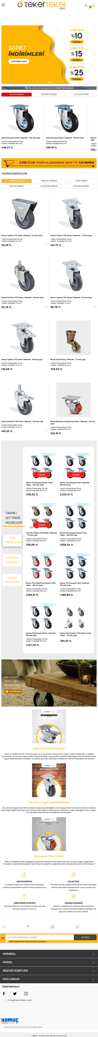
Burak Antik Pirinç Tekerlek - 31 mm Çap (67, 349)
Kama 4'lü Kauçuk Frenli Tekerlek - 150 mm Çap (75, 473)
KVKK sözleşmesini (16, 880)
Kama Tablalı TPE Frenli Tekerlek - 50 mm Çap (21, 349)
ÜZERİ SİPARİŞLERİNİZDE (49, 88)
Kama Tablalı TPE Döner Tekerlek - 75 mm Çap (71, 225)
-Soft (33, 974)
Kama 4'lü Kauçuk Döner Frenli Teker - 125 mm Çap (73, 523)
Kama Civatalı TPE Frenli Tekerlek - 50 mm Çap (22, 411)
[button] (4, 55)
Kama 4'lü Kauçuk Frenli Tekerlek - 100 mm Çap (75, 574)
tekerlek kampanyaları (67, 806)
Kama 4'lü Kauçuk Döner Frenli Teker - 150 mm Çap (39, 473)
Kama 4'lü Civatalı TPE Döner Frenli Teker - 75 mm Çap (75, 624)
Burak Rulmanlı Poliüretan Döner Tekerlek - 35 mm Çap (72, 412)
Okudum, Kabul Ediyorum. (25, 880)
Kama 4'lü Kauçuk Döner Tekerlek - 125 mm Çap (41, 624)
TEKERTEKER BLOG (11, 925)
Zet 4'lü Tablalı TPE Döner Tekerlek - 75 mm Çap (41, 523)
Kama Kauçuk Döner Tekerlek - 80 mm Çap (65, 138)
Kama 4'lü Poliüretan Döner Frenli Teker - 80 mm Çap (40, 574)
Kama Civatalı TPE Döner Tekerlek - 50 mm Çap (22, 287)
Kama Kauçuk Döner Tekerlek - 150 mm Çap (20, 138)
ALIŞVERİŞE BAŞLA (13, 657)
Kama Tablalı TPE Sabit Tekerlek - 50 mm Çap (21, 225)
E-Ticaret (40, 974)
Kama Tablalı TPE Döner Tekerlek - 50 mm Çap (71, 287)
